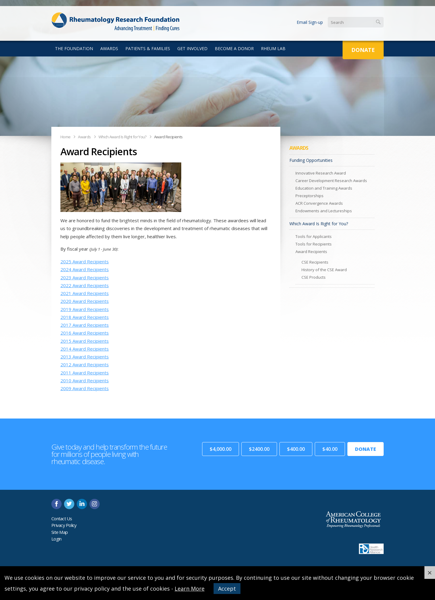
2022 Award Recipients (84, 285)
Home (65, 137)
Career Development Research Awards (331, 180)
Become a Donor (234, 48)
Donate (363, 49)
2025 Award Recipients (84, 261)
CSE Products (313, 277)
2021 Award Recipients (84, 293)
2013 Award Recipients (84, 357)
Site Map (59, 532)
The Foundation (74, 48)
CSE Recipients (314, 262)
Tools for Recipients (313, 244)
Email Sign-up (310, 22)
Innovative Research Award (320, 173)
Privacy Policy (64, 525)
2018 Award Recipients (84, 317)
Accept (227, 588)
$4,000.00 (220, 449)
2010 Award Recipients (84, 380)
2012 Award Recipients (84, 364)
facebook (56, 504)
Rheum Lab (273, 48)
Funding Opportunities (311, 160)
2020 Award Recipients (84, 301)
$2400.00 (259, 449)
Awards (109, 48)
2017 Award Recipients (84, 325)
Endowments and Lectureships (323, 210)
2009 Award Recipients (84, 388)
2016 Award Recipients (84, 333)
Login (56, 539)
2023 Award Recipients (84, 277)
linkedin (82, 504)
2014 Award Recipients (84, 349)
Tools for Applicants (313, 236)
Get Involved (192, 48)
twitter (69, 504)
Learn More (190, 588)
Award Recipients (168, 137)
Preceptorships (309, 195)
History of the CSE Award (324, 269)
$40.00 (329, 449)
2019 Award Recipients (84, 309)
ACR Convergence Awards (319, 203)
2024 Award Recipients (84, 269)
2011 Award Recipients (84, 373)
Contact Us (61, 518)
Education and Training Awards (323, 188)
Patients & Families (147, 48)
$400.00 (296, 449)
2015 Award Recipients (84, 341)
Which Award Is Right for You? (122, 137)
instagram (94, 504)
